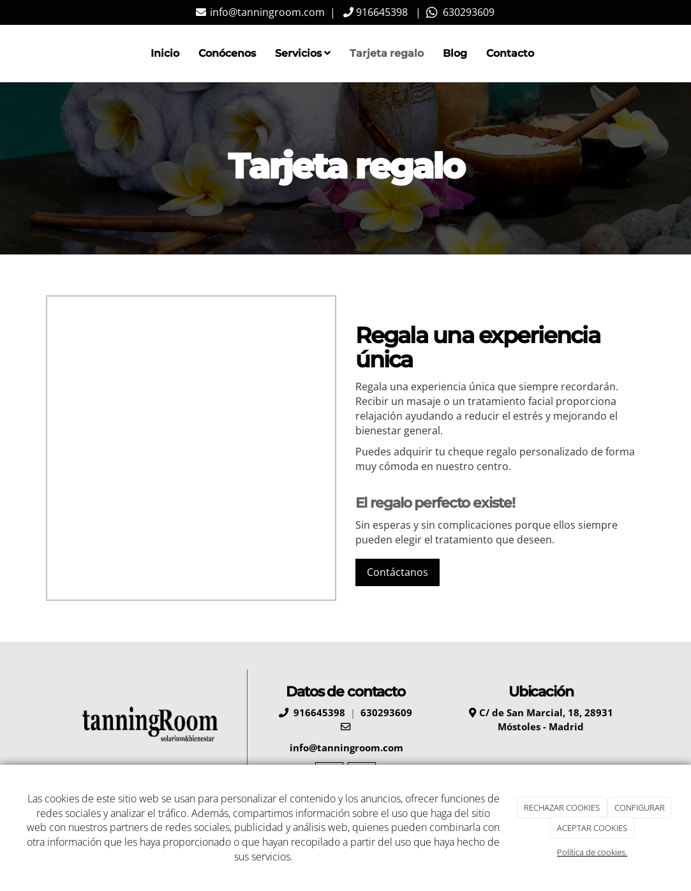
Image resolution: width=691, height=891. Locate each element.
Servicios (303, 53)
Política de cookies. (592, 852)
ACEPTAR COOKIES (592, 828)
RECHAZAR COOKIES (562, 807)
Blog (455, 53)
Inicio (165, 53)
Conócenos (227, 53)
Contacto (510, 53)
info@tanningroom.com (266, 12)
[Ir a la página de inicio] (42, 53)
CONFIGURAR (639, 807)
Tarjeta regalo (387, 53)
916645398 (380, 12)
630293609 (466, 12)
